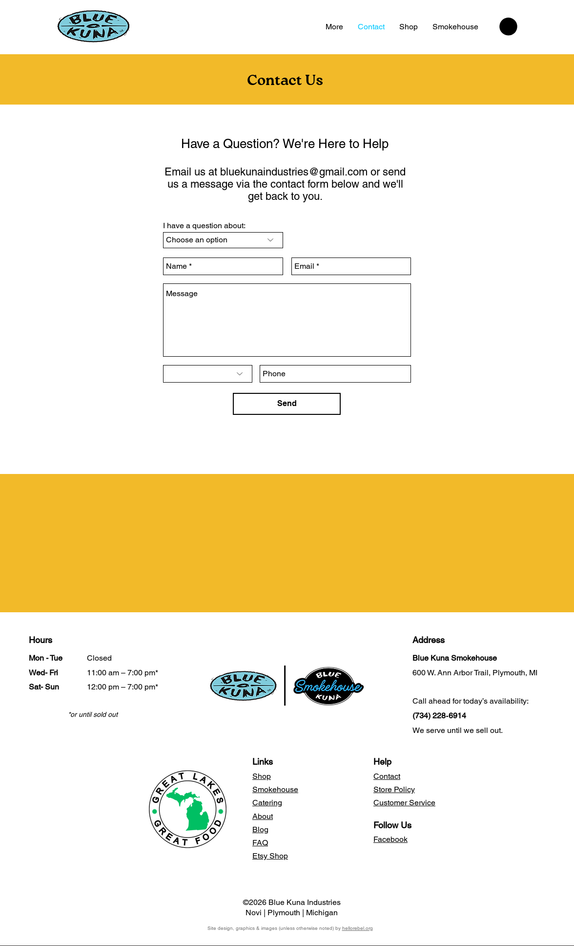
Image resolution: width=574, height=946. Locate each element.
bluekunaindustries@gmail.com (294, 172)
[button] (508, 27)
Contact (386, 776)
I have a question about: (204, 226)
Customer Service (404, 802)
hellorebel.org (357, 928)
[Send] (287, 404)
